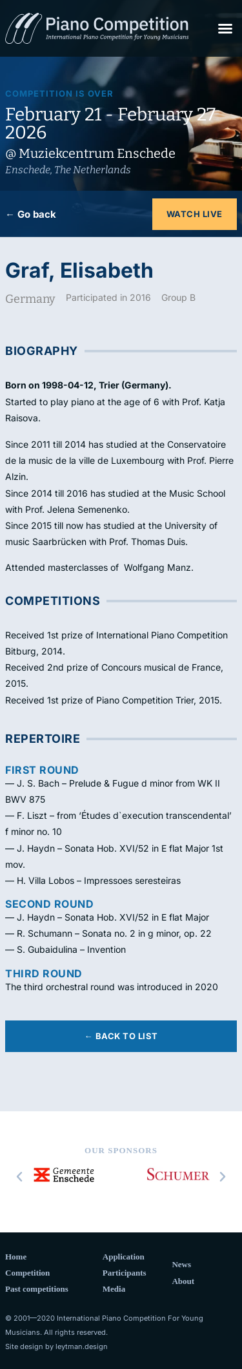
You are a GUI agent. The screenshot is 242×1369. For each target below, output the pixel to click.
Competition (27, 1273)
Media (114, 1289)
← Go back (30, 214)
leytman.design (81, 1346)
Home (15, 1256)
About (183, 1281)
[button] (225, 28)
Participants (124, 1273)
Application (124, 1256)
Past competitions (36, 1289)
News (181, 1264)
